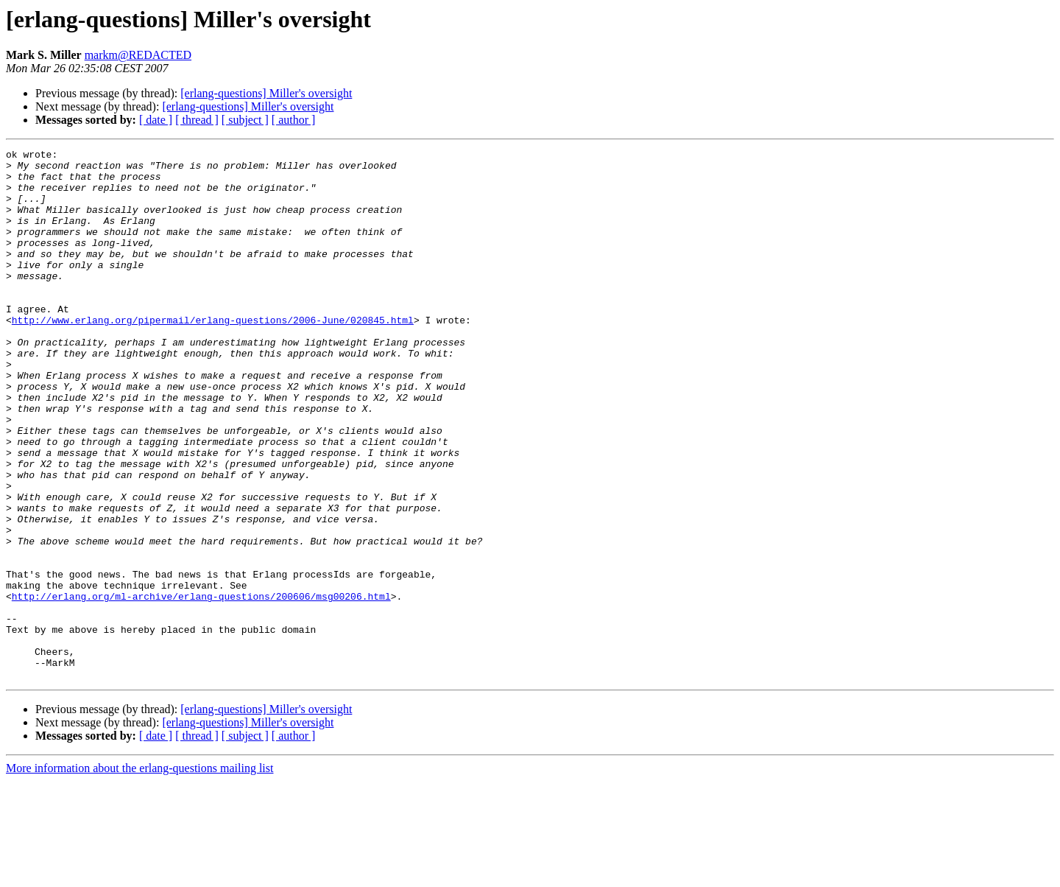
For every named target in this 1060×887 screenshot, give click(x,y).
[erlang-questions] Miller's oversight (266, 93)
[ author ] (294, 119)
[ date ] (155, 119)
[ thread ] (197, 119)
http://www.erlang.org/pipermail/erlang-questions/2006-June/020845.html (213, 355)
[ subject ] (245, 119)
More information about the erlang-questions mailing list (139, 874)
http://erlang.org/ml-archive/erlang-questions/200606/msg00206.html (201, 686)
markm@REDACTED (138, 55)
